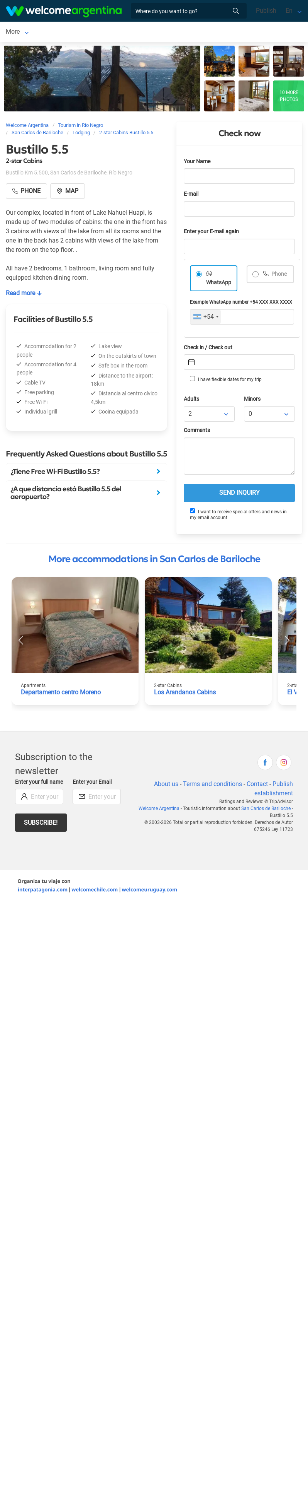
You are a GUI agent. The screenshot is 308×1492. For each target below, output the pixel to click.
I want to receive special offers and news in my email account (238, 516)
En (289, 10)
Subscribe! (41, 824)
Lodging (96, 32)
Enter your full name (39, 783)
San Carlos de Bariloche (38, 32)
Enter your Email (92, 783)
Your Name (197, 163)
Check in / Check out (208, 349)
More (139, 32)
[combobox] (205, 318)
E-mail (191, 195)
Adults (191, 400)
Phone (278, 275)
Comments (197, 432)
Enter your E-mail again (211, 233)
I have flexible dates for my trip (226, 381)
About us (166, 785)
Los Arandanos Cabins (185, 693)
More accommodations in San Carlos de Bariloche (154, 560)
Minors (252, 400)
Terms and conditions (212, 785)
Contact (257, 785)
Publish (266, 10)
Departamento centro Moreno (61, 693)
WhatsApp (218, 284)
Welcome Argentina (159, 810)
